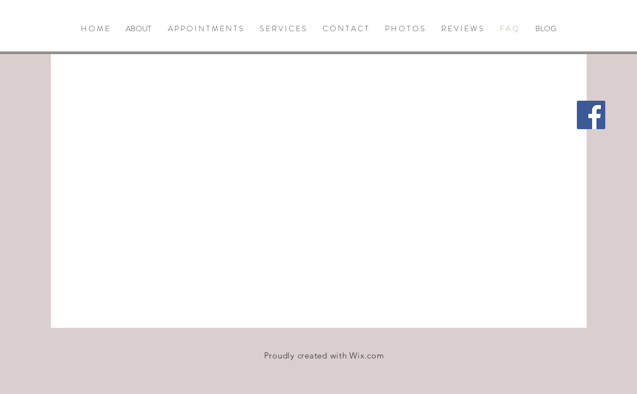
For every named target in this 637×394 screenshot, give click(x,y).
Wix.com (366, 355)
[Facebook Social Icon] (591, 115)
